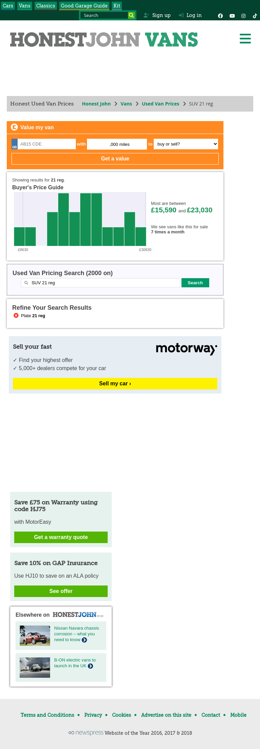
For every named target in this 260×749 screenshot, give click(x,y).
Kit (116, 5)
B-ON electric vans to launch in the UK (75, 662)
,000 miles (120, 144)
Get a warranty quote (61, 537)
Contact (210, 715)
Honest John (96, 103)
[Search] (131, 15)
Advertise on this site (166, 715)
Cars (8, 5)
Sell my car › (115, 383)
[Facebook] (220, 15)
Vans (24, 5)
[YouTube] (232, 15)
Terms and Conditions (47, 715)
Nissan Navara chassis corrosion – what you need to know (76, 634)
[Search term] (107, 15)
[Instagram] (243, 15)
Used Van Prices (160, 103)
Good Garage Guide (84, 5)
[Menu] (245, 38)
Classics (45, 5)
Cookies (121, 715)
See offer (60, 591)
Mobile (238, 715)
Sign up (157, 15)
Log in (190, 15)
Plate (28, 315)
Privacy (93, 715)
